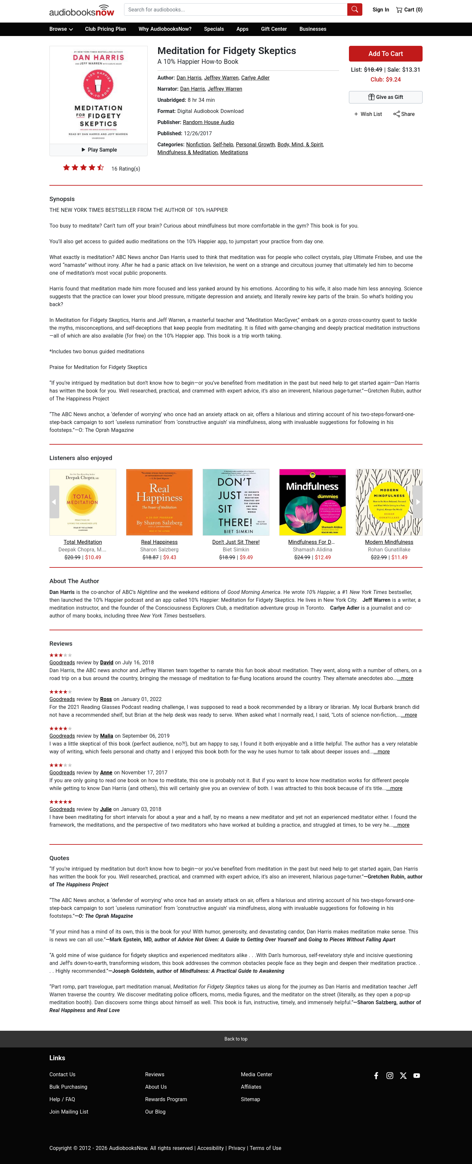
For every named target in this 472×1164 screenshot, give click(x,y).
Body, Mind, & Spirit (300, 144)
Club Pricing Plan (105, 29)
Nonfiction (198, 144)
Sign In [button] (380, 10)
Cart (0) (409, 9)
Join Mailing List (68, 1112)
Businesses (313, 29)
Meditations (234, 152)
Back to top (236, 1039)
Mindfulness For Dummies (312, 542)
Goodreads (62, 662)
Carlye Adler (255, 78)
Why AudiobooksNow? (165, 29)
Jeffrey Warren (221, 78)
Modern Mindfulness (389, 542)
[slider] (83, 167)
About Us (156, 1087)
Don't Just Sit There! (236, 542)
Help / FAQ (62, 1099)
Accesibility (210, 1148)
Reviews (155, 1074)
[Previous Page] (54, 502)
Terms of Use (265, 1148)
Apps (243, 29)
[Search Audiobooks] (354, 9)
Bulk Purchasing (68, 1087)
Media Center (256, 1074)
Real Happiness (159, 542)
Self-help (223, 144)
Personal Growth (255, 144)
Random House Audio (208, 122)
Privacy (236, 1148)
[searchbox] (236, 9)
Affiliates (251, 1087)
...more (405, 678)
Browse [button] (61, 29)
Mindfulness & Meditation (187, 152)
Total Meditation (83, 542)
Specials (214, 29)
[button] (98, 95)
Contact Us (62, 1074)
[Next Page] (418, 502)
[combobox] (243, 9)
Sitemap (250, 1099)
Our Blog (155, 1112)
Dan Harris (188, 78)
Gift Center (274, 29)
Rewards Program (166, 1099)
